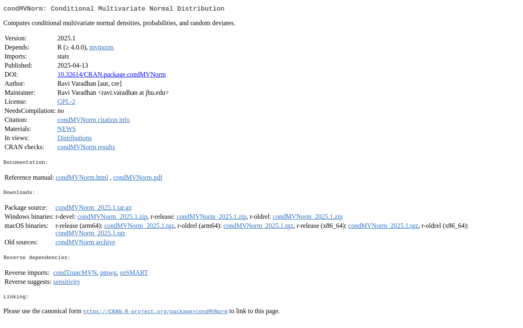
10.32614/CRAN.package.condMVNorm (111, 76)
